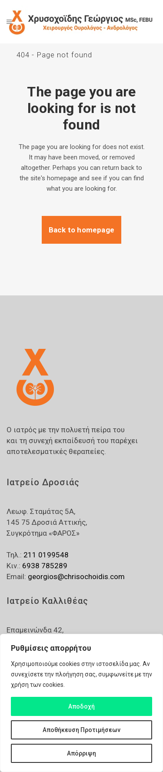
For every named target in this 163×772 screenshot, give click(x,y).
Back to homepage (81, 229)
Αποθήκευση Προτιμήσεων (81, 729)
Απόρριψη (81, 753)
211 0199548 (46, 554)
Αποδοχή (81, 706)
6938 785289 (44, 565)
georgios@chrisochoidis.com (76, 576)
